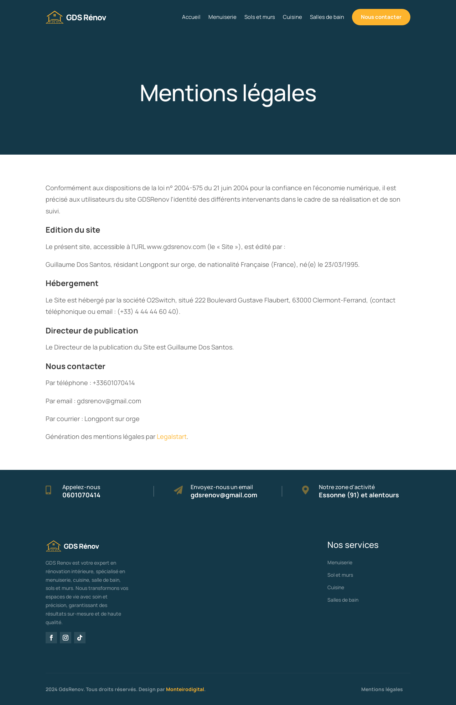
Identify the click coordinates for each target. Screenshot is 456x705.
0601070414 (81, 495)
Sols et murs (259, 17)
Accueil (191, 17)
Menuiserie (222, 17)
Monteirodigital (185, 689)
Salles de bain (327, 17)
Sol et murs (340, 574)
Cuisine (292, 17)
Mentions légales (382, 689)
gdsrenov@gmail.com (224, 495)
